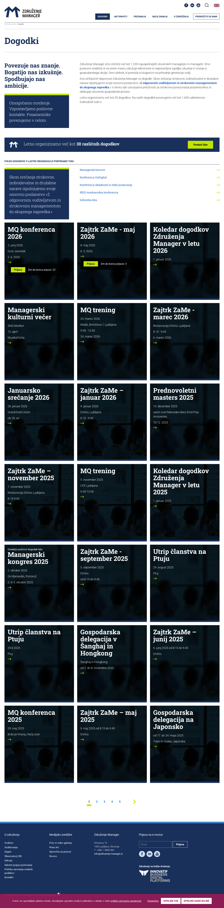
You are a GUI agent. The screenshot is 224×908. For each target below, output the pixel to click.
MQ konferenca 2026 (31, 233)
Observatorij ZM (13, 856)
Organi (7, 851)
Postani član (200, 144)
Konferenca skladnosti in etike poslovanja (106, 185)
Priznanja (140, 16)
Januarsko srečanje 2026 (28, 393)
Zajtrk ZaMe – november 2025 (31, 474)
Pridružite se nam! (206, 16)
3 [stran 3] (104, 801)
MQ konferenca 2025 (31, 716)
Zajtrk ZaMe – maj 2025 (108, 716)
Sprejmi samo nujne (196, 901)
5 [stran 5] (120, 801)
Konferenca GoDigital (93, 177)
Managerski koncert (92, 170)
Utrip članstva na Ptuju (179, 555)
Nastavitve (153, 901)
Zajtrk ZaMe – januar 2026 (102, 393)
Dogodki (102, 16)
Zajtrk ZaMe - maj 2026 (107, 233)
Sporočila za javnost (60, 851)
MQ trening (97, 309)
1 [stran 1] (89, 801)
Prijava (18, 269)
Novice (53, 856)
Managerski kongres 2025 (28, 558)
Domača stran (10, 24)
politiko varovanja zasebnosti (126, 901)
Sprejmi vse (170, 901)
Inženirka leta (88, 200)
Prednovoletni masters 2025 (174, 393)
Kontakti (8, 877)
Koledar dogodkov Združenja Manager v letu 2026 (181, 240)
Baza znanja (159, 16)
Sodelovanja (11, 847)
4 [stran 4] (112, 801)
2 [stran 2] (97, 801)
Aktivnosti (120, 16)
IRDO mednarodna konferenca (99, 192)
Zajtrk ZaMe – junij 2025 (174, 635)
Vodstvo (8, 842)
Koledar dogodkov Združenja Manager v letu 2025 (181, 481)
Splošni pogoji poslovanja (18, 865)
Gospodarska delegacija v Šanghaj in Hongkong (100, 642)
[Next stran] (134, 805)
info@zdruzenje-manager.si (108, 853)
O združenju (181, 16)
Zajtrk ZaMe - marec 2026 (174, 313)
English (217, 5)
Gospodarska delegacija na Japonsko (173, 719)
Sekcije (8, 860)
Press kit (54, 847)
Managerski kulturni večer (29, 313)
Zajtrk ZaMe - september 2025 (104, 555)
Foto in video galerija (60, 842)
